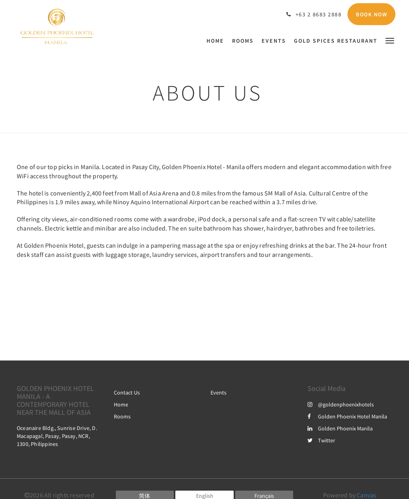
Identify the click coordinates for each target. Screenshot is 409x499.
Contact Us (127, 392)
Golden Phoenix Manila (340, 428)
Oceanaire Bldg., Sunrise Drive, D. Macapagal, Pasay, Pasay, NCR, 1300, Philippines (57, 436)
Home (121, 404)
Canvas (366, 495)
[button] (389, 40)
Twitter (321, 440)
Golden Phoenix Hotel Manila (347, 416)
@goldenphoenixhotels (341, 404)
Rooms (122, 416)
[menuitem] (217, 40)
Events (218, 392)
